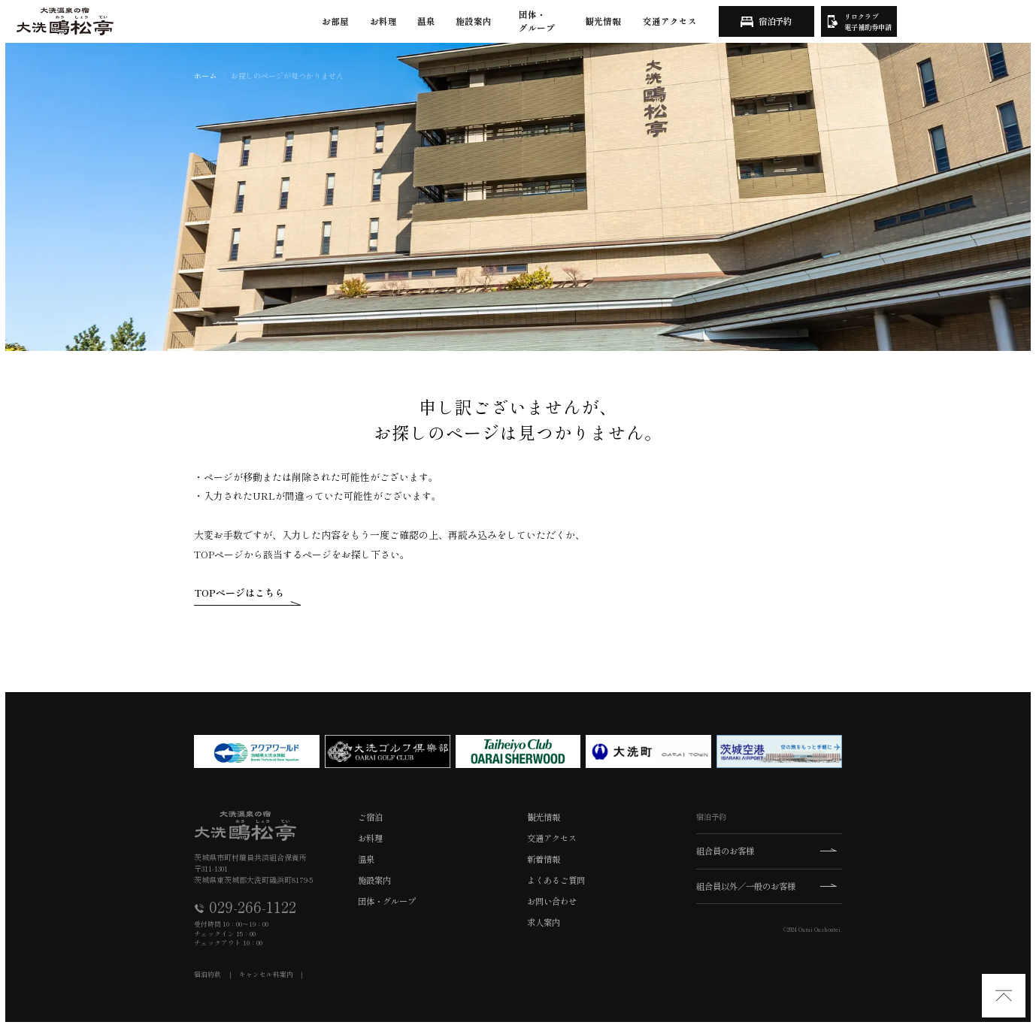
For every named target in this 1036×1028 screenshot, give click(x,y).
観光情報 (603, 21)
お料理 (383, 21)
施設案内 (474, 21)
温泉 (426, 21)
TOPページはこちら (239, 592)
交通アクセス (670, 21)
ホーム (205, 75)
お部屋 (335, 21)
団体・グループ (537, 20)
